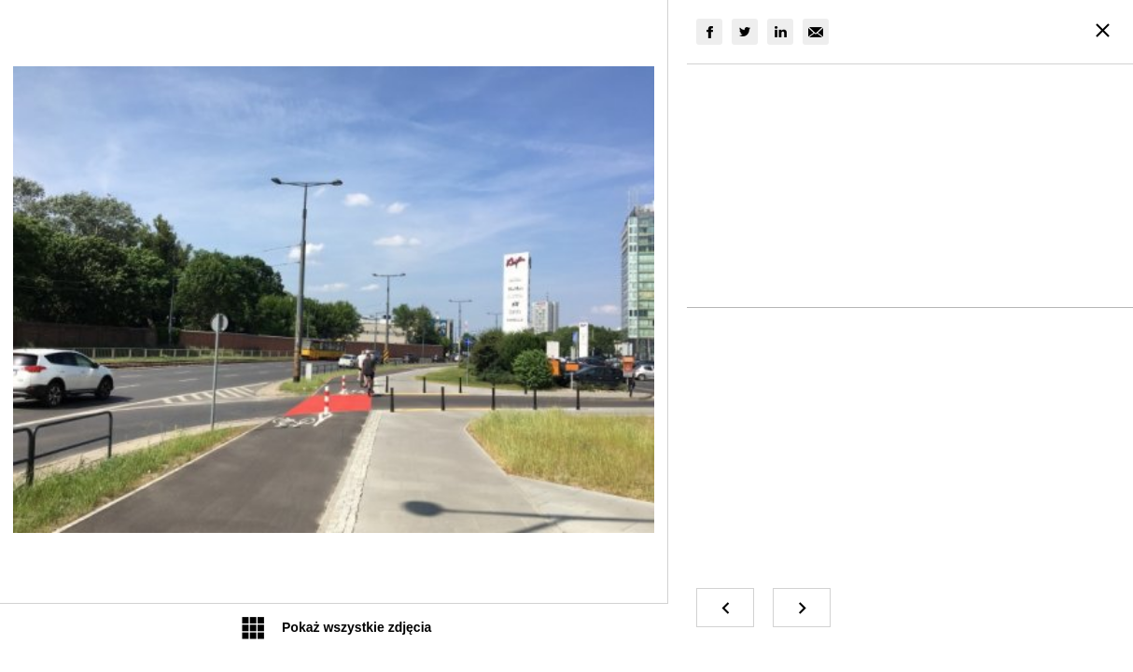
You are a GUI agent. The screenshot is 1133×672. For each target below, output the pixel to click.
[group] (709, 32)
